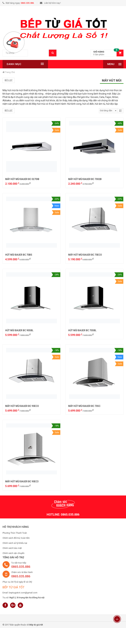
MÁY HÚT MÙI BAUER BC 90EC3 (22, 481)
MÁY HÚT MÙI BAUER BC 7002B (85, 179)
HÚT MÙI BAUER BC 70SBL (82, 330)
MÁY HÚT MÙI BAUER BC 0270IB (22, 179)
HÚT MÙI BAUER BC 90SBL (19, 330)
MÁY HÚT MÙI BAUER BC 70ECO (85, 254)
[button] (106, 53)
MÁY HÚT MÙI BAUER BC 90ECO (22, 406)
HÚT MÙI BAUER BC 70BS (18, 254)
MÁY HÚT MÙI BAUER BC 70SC (84, 406)
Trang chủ (9, 72)
